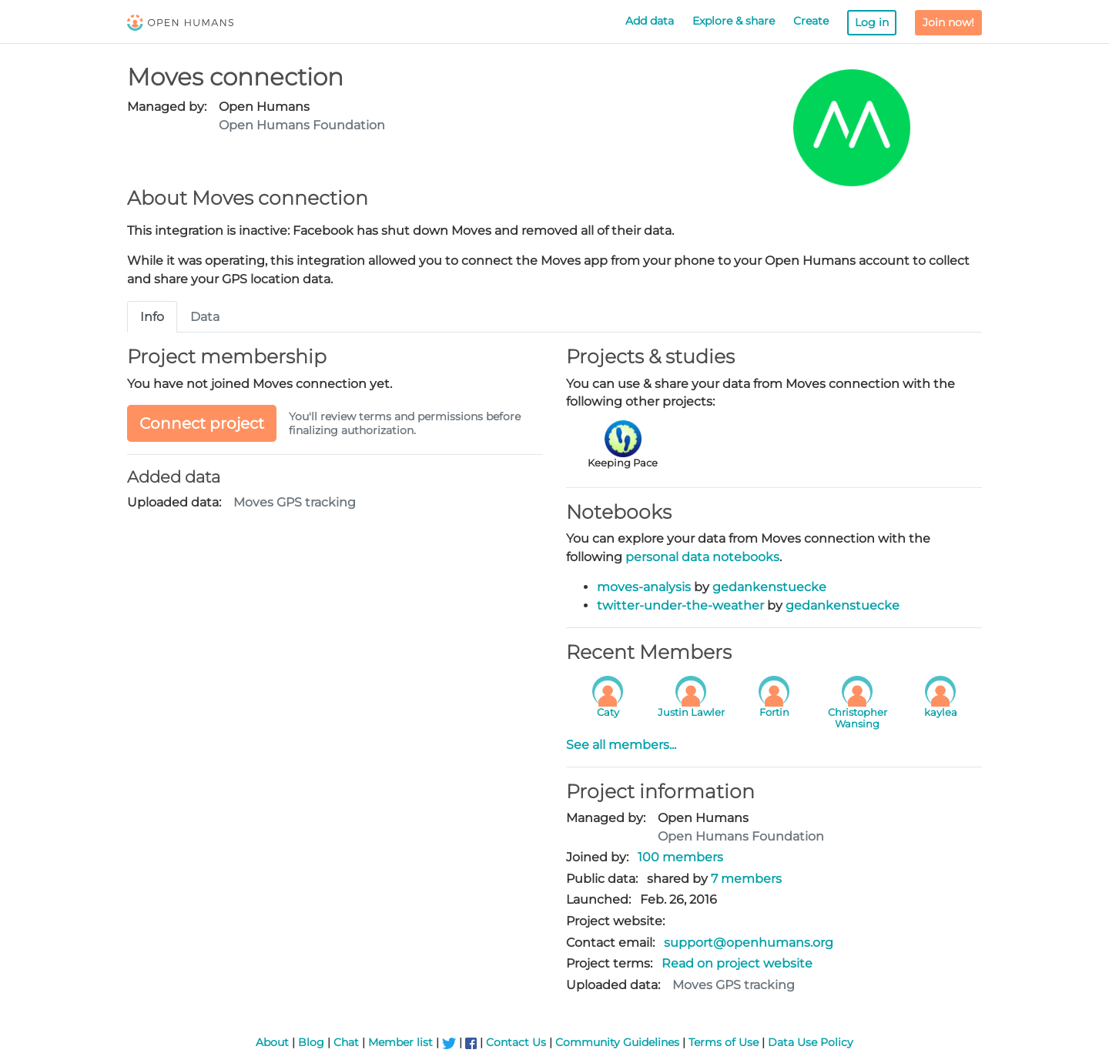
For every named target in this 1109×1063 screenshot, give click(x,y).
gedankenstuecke (769, 587)
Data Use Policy (810, 1042)
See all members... (621, 744)
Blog (311, 1042)
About (272, 1042)
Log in (872, 22)
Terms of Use (724, 1042)
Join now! (948, 22)
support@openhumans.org (748, 942)
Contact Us (516, 1042)
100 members (680, 857)
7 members (746, 878)
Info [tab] (152, 316)
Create (811, 21)
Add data (649, 21)
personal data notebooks (702, 557)
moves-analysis (644, 587)
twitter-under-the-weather (680, 605)
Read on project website (737, 963)
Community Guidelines (617, 1042)
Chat (346, 1042)
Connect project (201, 423)
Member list (400, 1042)
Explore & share (733, 21)
